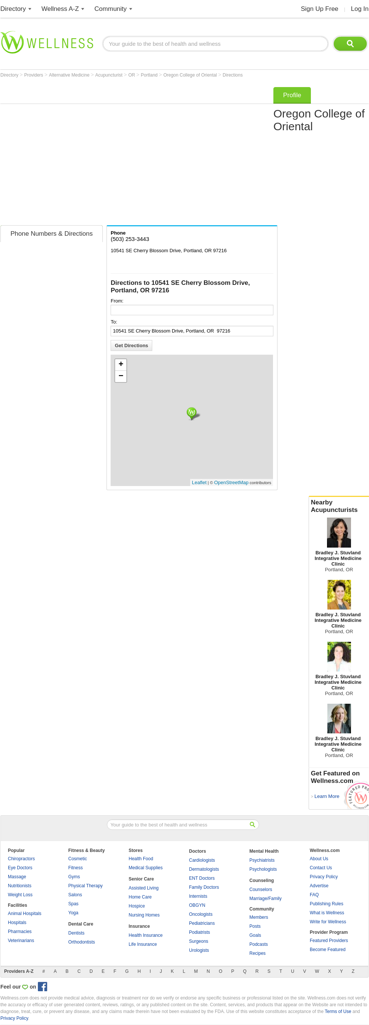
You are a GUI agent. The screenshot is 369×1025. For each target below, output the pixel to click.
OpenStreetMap (231, 482)
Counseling (261, 880)
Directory (13, 8)
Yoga (73, 912)
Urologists (199, 950)
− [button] (120, 376)
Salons (75, 894)
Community (110, 8)
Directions (233, 75)
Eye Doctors (20, 867)
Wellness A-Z (60, 8)
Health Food (141, 858)
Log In (360, 8)
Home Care (140, 897)
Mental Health (264, 851)
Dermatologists (204, 869)
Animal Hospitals (24, 913)
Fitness (75, 867)
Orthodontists (81, 942)
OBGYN (197, 905)
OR (132, 75)
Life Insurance (143, 944)
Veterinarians (21, 940)
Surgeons (198, 941)
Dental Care (80, 924)
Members (258, 917)
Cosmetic (77, 858)
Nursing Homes (144, 915)
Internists (198, 896)
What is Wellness (327, 912)
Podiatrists (199, 932)
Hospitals (17, 922)
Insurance (139, 926)
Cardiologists (202, 860)
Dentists (76, 933)
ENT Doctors (201, 878)
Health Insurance (146, 935)
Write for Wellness (328, 921)
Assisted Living (144, 888)
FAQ (314, 894)
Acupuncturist (109, 75)
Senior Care (141, 879)
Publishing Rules (326, 903)
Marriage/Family (265, 898)
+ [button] (120, 364)
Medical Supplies (146, 867)
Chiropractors (21, 858)
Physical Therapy (85, 885)
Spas (73, 903)
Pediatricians (202, 923)
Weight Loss (20, 894)
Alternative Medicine (70, 75)
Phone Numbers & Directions (51, 233)
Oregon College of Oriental (191, 75)
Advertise (319, 885)
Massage (17, 876)
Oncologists (201, 914)
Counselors (260, 889)
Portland (150, 75)
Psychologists (263, 869)
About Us (319, 858)
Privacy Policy (324, 876)
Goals (255, 935)
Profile (292, 95)
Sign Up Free (319, 8)
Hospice (137, 906)
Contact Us (321, 867)
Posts (255, 926)
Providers (34, 75)
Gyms (74, 876)
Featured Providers (329, 940)
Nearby (339, 506)
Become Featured (327, 949)
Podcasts (258, 944)
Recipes (257, 953)
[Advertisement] (70, 153)
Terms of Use (338, 1011)
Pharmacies (20, 931)
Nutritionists (20, 885)
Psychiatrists (261, 860)
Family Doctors (204, 887)
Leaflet (199, 482)
